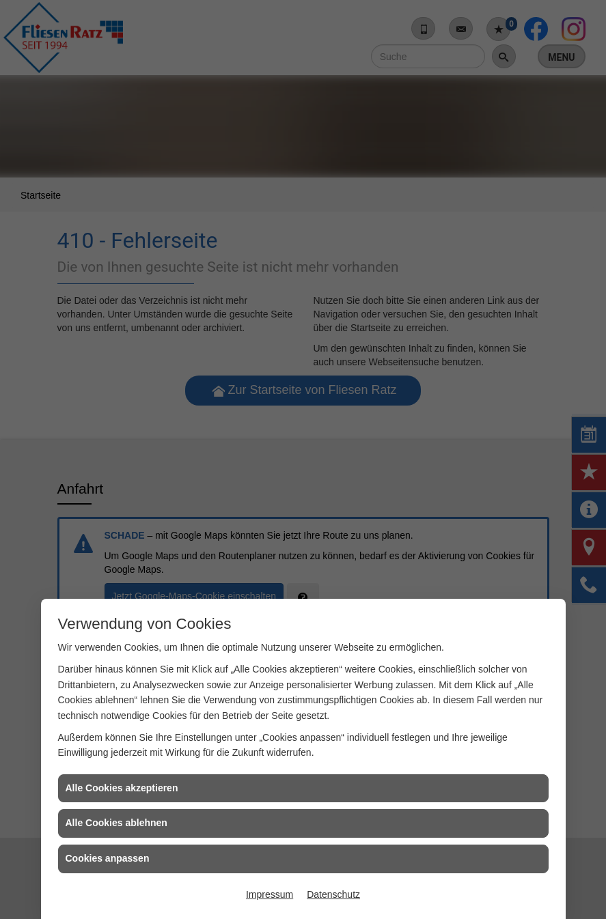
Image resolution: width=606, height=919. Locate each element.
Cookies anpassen (108, 858)
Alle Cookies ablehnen (116, 822)
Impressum (269, 894)
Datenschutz (333, 894)
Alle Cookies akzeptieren (122, 787)
